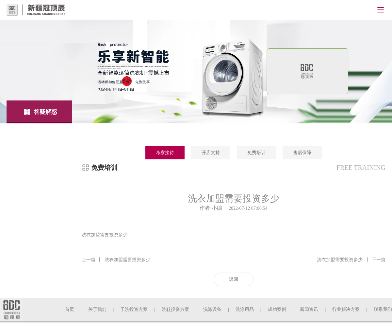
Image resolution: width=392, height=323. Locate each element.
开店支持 (211, 152)
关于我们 (97, 309)
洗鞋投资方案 (175, 309)
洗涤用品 (245, 309)
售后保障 (302, 152)
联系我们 (383, 309)
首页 (69, 309)
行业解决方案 (346, 309)
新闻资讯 (309, 309)
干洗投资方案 (134, 309)
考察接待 (165, 152)
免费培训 (256, 152)
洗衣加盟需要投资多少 (116, 260)
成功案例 (277, 309)
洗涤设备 (212, 309)
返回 (233, 279)
